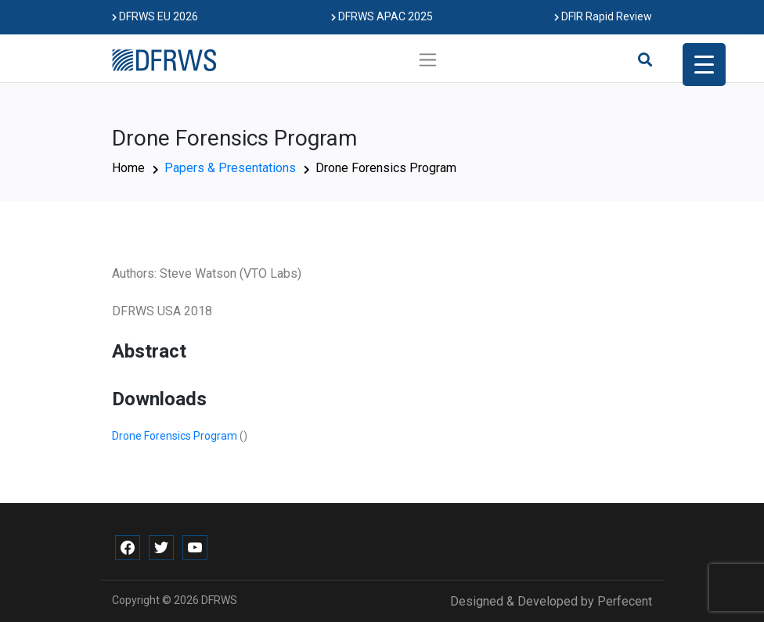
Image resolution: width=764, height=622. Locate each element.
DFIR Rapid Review (603, 16)
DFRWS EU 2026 (155, 16)
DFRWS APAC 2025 (382, 16)
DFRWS (219, 600)
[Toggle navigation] (428, 59)
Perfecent (624, 601)
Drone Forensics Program (176, 436)
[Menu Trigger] (704, 64)
